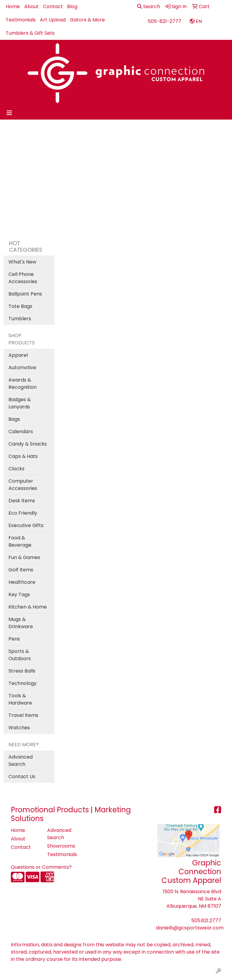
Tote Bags (20, 306)
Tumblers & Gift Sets (30, 33)
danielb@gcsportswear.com (190, 927)
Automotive (22, 367)
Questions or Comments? (41, 867)
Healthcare (21, 582)
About (31, 6)
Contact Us (21, 776)
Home (13, 6)
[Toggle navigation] (9, 113)
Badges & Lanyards (19, 403)
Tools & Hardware (20, 699)
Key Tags (19, 594)
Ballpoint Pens (25, 293)
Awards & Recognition (22, 383)
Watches (19, 727)
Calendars (20, 431)
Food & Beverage (19, 541)
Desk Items (21, 500)
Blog (72, 6)
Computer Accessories (22, 485)
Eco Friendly (22, 513)
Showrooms (61, 845)
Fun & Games (24, 557)
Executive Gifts (26, 525)
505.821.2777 (206, 920)
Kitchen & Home (27, 606)
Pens (14, 638)
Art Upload (53, 19)
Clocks (16, 468)
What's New (22, 261)
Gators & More (87, 19)
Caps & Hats (23, 456)
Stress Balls (21, 670)
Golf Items (20, 569)
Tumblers (19, 318)
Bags (14, 419)
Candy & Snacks (27, 443)
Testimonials (21, 19)
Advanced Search (20, 760)
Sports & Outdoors (19, 655)
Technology (22, 683)
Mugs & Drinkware (20, 623)
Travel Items (23, 715)
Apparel (18, 355)
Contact (53, 6)
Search (148, 6)
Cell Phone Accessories (22, 278)
